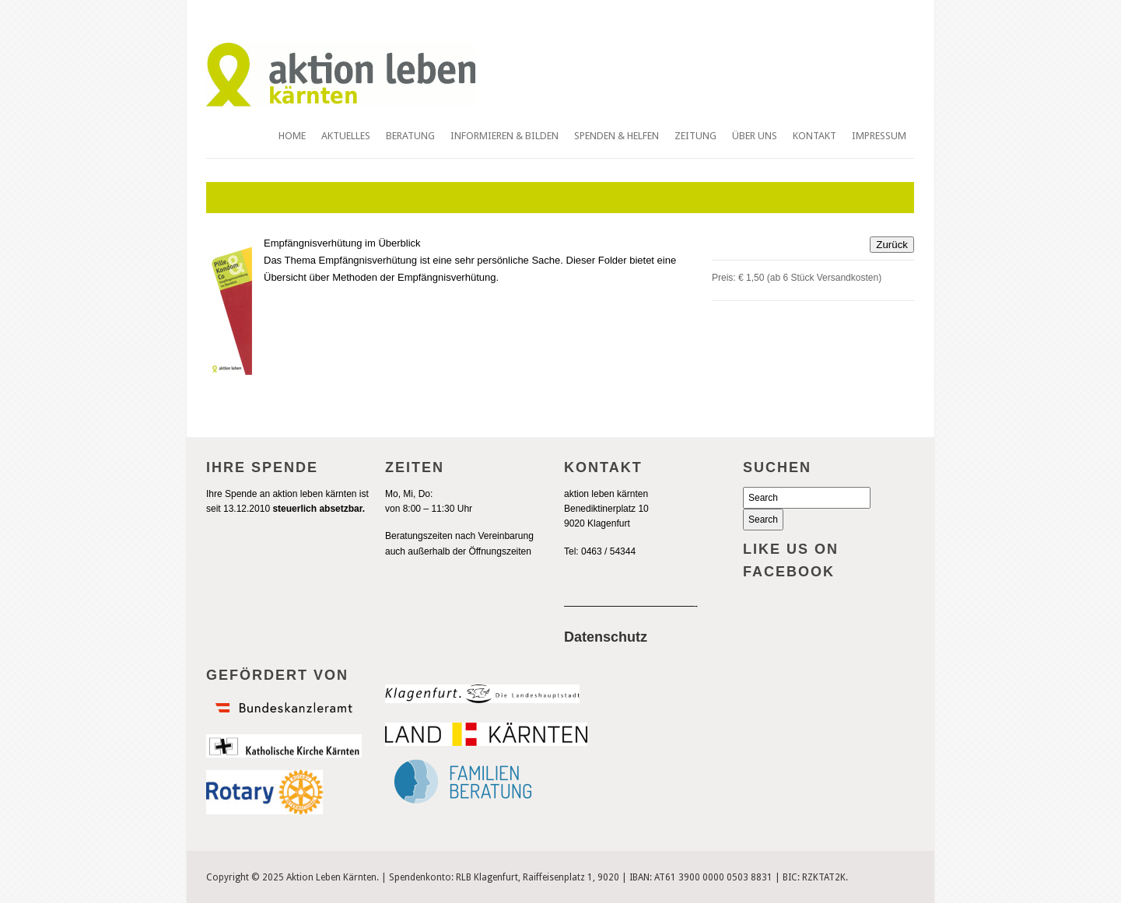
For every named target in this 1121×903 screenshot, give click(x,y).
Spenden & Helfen (616, 136)
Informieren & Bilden (504, 136)
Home (292, 136)
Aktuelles (345, 136)
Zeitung (695, 136)
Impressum (879, 136)
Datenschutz (605, 637)
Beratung (410, 136)
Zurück (892, 244)
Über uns (754, 136)
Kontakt (814, 136)
